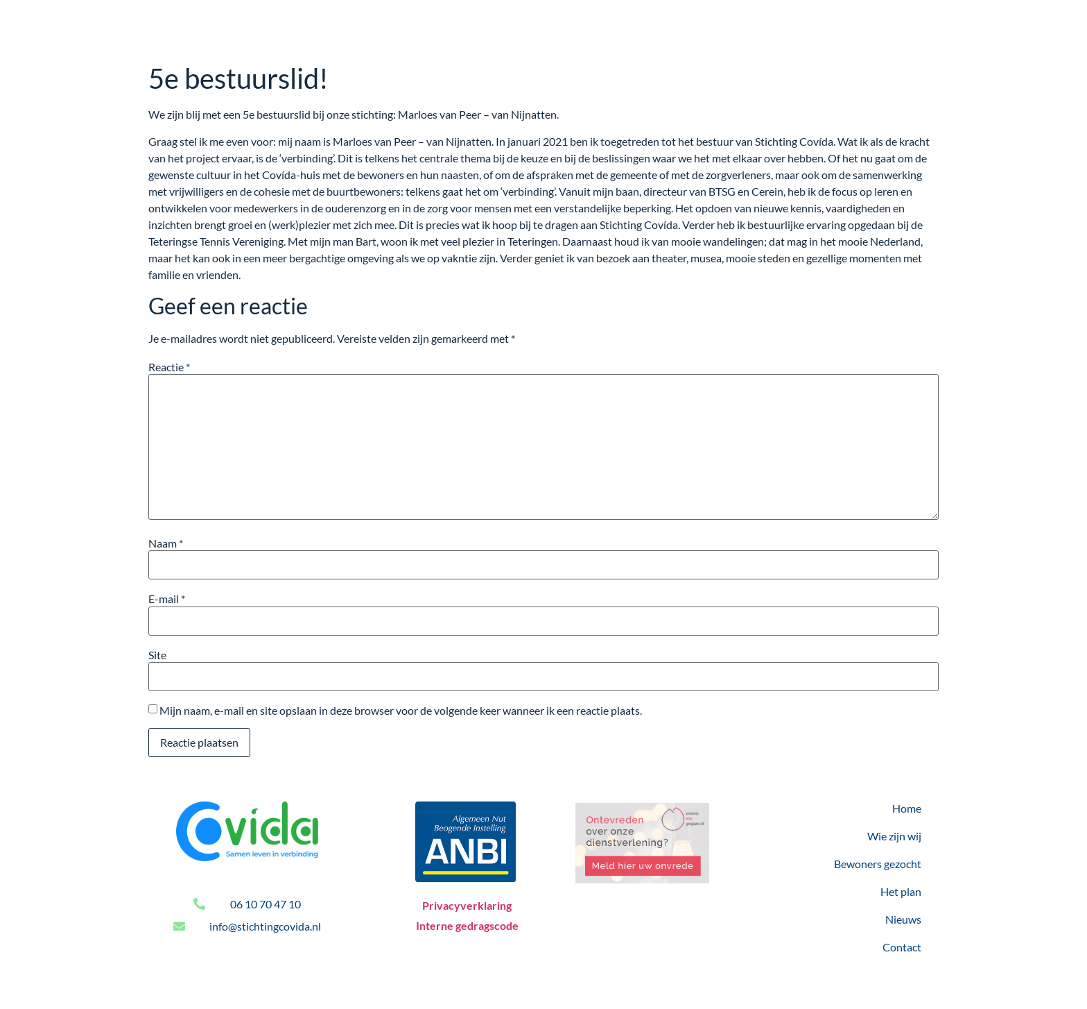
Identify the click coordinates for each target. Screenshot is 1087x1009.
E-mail (166, 598)
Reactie (169, 367)
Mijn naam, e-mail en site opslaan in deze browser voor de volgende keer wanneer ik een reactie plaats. (400, 710)
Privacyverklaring (467, 905)
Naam (165, 543)
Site (157, 655)
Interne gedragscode (467, 925)
